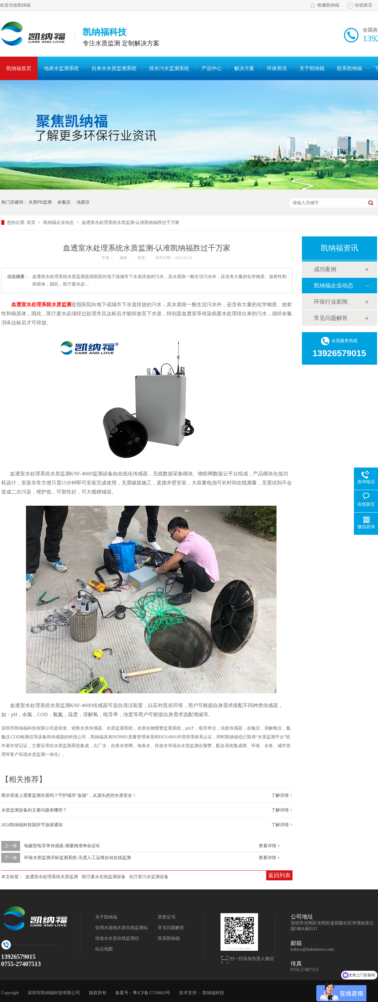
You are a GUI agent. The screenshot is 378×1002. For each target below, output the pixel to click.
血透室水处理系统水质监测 (41, 304)
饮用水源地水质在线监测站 (121, 927)
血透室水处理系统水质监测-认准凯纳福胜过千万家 (131, 222)
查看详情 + (269, 845)
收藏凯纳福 (328, 5)
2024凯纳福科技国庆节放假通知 (32, 824)
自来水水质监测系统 (114, 68)
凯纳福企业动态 (59, 222)
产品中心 (212, 68)
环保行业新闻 (331, 302)
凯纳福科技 (213, 992)
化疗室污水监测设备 (148, 876)
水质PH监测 (40, 202)
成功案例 (325, 269)
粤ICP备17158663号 (151, 992)
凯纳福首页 (18, 68)
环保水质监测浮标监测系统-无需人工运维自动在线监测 (77, 857)
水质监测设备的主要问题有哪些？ (34, 810)
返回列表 (279, 875)
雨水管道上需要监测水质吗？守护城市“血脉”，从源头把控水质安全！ (69, 795)
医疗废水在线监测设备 (104, 876)
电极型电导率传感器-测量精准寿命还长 (62, 845)
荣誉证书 (166, 917)
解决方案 (244, 68)
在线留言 (363, 5)
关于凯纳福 (311, 68)
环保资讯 (277, 68)
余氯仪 (63, 202)
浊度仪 (83, 202)
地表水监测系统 (61, 68)
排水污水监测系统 (169, 68)
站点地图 (104, 949)
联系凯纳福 (349, 68)
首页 (32, 222)
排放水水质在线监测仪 (117, 938)
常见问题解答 (331, 318)
